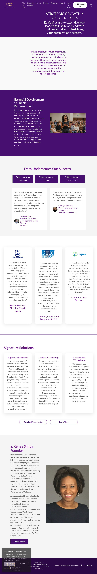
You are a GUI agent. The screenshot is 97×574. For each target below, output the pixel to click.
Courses (38, 3)
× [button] (28, 550)
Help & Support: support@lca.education (39, 564)
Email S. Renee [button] (19, 543)
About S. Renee (69, 5)
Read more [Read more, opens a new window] (17, 560)
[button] (16, 568)
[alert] (16, 560)
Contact (62, 3)
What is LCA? (23, 5)
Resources (54, 3)
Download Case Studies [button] (33, 422)
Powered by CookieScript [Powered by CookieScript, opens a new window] (16, 570)
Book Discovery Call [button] (80, 5)
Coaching (46, 3)
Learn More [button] (64, 422)
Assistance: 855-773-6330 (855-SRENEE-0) (39, 568)
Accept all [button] (9, 564)
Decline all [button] (22, 564)
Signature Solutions (30, 4)
